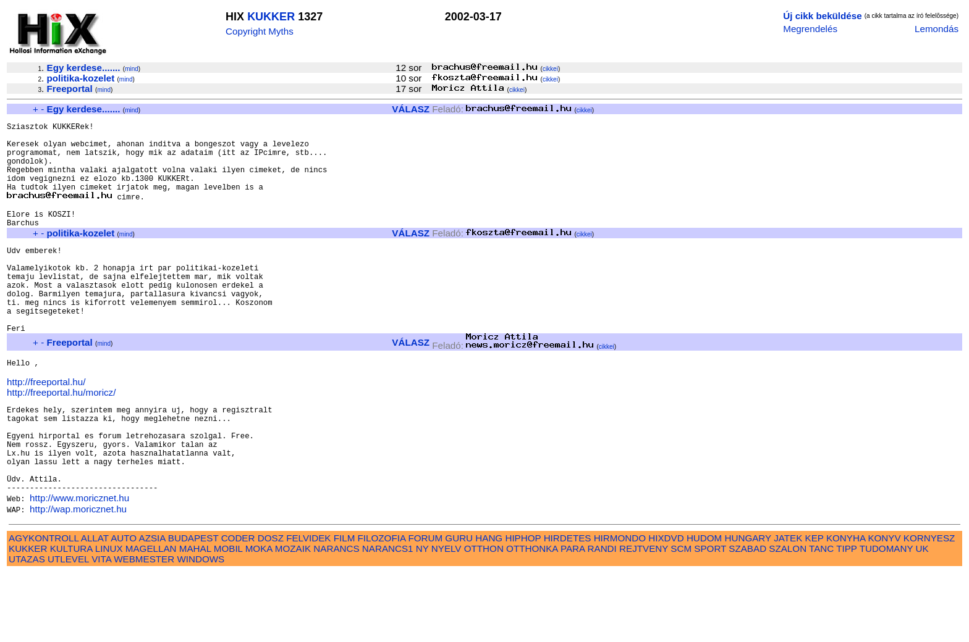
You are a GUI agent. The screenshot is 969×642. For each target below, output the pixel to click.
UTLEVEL (68, 628)
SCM (681, 617)
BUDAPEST (193, 607)
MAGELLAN (151, 617)
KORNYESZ (929, 607)
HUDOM (704, 607)
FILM (344, 607)
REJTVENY (643, 617)
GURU (459, 607)
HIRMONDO (620, 607)
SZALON (787, 617)
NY (422, 617)
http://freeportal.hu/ (46, 430)
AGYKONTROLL (43, 607)
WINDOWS (200, 628)
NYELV (446, 617)
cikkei (550, 68)
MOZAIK (293, 617)
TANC (821, 617)
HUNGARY (748, 607)
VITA (101, 628)
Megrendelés (810, 28)
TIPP (846, 617)
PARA (573, 617)
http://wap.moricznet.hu (78, 578)
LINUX (109, 617)
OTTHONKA (532, 617)
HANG (488, 607)
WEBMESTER (144, 628)
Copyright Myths (260, 31)
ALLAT (95, 607)
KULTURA (71, 617)
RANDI (602, 617)
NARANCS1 (387, 617)
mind (131, 68)
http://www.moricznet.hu (79, 567)
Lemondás (936, 28)
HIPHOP (523, 607)
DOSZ (271, 607)
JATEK (788, 607)
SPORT (710, 617)
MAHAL (195, 617)
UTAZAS (27, 628)
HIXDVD (665, 607)
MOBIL (228, 617)
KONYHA (845, 607)
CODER (238, 607)
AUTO (124, 607)
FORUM (425, 607)
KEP (814, 607)
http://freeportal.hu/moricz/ (61, 441)
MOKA (259, 617)
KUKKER (271, 16)
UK (922, 617)
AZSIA (152, 607)
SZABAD (747, 617)
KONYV (884, 607)
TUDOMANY (886, 617)
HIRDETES (567, 607)
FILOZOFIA (382, 607)
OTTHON (484, 617)
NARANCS (336, 617)
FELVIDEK (308, 607)
